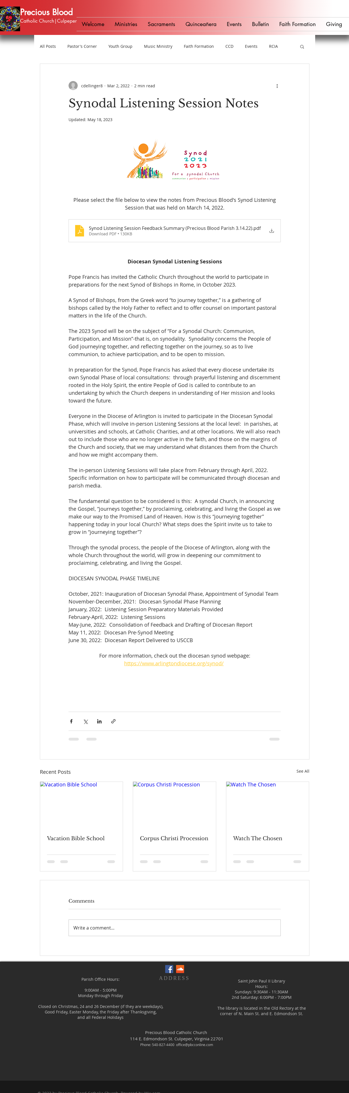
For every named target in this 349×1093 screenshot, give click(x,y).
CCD (229, 46)
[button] (126, 24)
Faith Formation (199, 46)
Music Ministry (158, 46)
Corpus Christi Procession (174, 838)
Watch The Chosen (257, 838)
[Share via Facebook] (71, 721)
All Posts (48, 46)
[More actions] (277, 85)
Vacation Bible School (76, 838)
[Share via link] (113, 721)
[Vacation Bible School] (81, 805)
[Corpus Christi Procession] (174, 805)
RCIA (273, 46)
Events (251, 46)
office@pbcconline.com (194, 1044)
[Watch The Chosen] (267, 805)
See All (303, 771)
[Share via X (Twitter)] (85, 721)
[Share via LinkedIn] (99, 721)
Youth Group (120, 46)
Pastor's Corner (82, 46)
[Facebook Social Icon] (169, 969)
